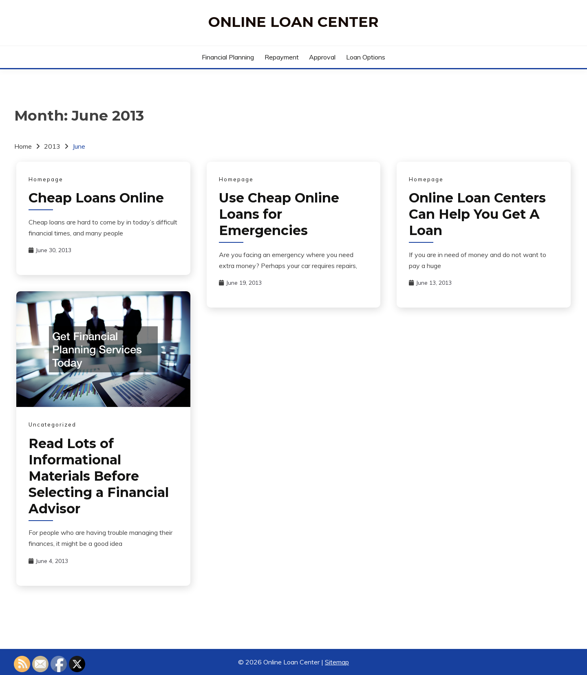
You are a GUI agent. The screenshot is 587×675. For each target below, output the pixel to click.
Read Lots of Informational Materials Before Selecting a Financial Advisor (99, 476)
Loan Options (365, 57)
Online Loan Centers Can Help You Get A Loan (477, 214)
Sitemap (337, 662)
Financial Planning (228, 57)
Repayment (282, 57)
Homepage (46, 179)
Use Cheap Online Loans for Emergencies (279, 214)
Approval (322, 57)
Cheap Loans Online (96, 198)
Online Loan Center (293, 22)
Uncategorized (52, 424)
